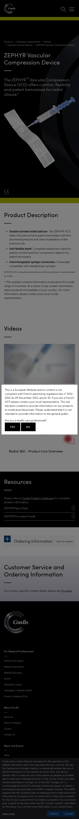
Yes (12, 427)
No (28, 427)
